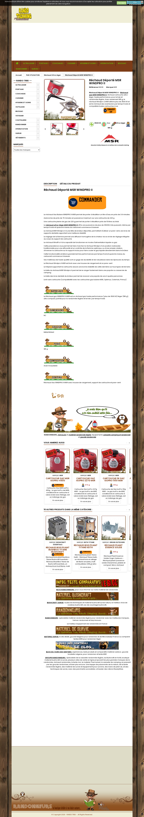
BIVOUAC (122, 63)
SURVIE (35, 69)
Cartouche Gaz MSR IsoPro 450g (57, 479)
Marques (18, 144)
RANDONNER (21, 69)
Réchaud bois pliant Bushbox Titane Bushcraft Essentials (57, 550)
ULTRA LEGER (28, 63)
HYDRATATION (106, 63)
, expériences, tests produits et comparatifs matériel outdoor (83, 652)
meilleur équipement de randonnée (84, 624)
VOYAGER (19, 116)
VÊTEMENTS (20, 138)
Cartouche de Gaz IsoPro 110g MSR (113, 479)
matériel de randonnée (108, 589)
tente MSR (103, 654)
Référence (93, 87)
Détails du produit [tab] (70, 183)
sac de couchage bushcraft (95, 605)
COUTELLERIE (20, 120)
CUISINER (71, 63)
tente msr (77, 662)
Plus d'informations (135, 2)
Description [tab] (50, 183)
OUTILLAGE (20, 107)
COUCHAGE (57, 63)
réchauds (62, 435)
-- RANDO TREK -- (22, 80)
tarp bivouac (96, 620)
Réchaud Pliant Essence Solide (114, 546)
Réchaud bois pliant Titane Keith (85, 546)
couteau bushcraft (75, 605)
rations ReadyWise (115, 669)
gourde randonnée (88, 437)
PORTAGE (43, 63)
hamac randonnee (80, 620)
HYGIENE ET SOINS (88, 63)
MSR (115, 87)
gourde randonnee (60, 664)
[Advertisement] (72, 41)
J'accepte (121, 3)
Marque (109, 87)
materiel (98, 602)
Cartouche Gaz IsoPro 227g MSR (85, 479)
